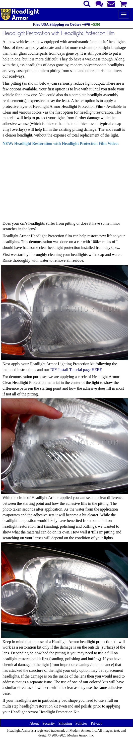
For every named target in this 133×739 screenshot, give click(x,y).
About (34, 723)
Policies (81, 723)
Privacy (96, 723)
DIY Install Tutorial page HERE (76, 369)
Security (48, 723)
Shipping (65, 723)
